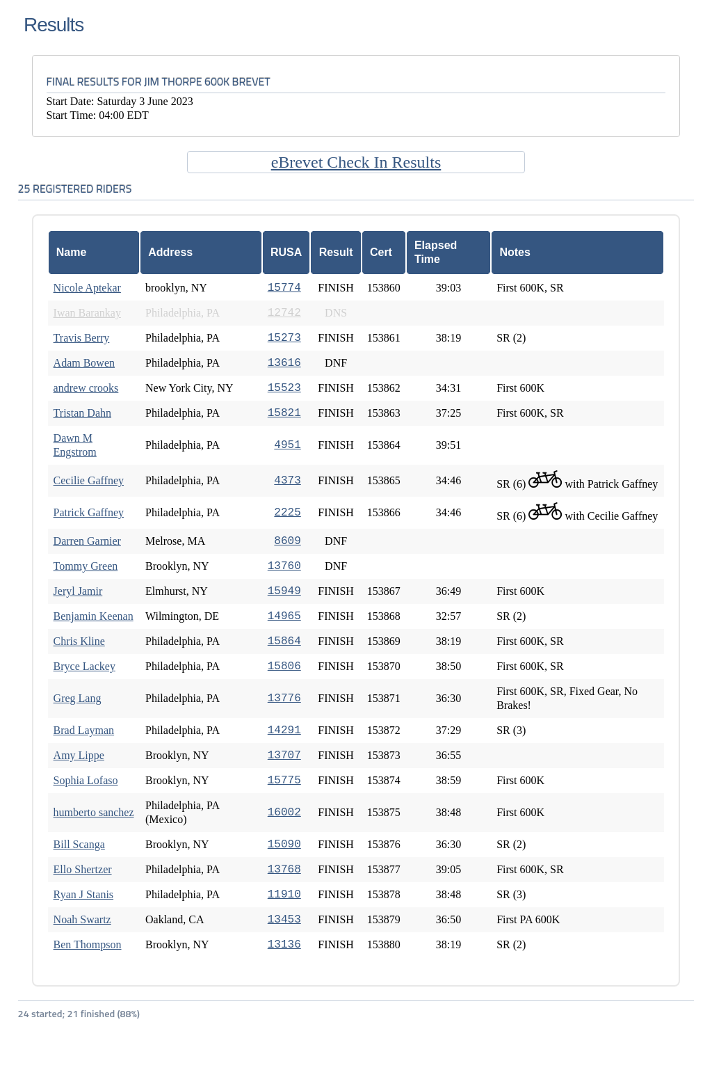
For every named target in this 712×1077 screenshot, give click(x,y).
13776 (284, 698)
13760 (284, 566)
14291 (284, 730)
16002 (284, 812)
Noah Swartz (82, 919)
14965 (284, 616)
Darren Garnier (87, 541)
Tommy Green (86, 566)
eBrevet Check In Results (356, 162)
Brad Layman (84, 730)
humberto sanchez (94, 812)
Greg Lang (78, 698)
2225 (287, 512)
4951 (287, 445)
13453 (284, 920)
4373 (287, 480)
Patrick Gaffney (89, 512)
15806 (284, 666)
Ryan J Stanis (83, 894)
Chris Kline (79, 641)
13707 (284, 755)
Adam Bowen (84, 363)
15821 (284, 413)
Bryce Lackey (84, 666)
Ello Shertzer (83, 869)
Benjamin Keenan (94, 616)
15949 (284, 591)
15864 (284, 641)
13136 (284, 945)
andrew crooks (86, 388)
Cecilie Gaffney (89, 480)
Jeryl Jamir (78, 591)
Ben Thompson (88, 944)
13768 (284, 869)
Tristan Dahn (82, 413)
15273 (284, 338)
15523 (284, 388)
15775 (284, 780)
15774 (284, 288)
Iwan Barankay (87, 313)
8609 (287, 541)
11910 (284, 894)
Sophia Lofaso (86, 780)
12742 (284, 313)
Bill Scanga (79, 844)
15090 (284, 844)
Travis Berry (82, 338)
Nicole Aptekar (87, 288)
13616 (284, 363)
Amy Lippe (79, 755)
